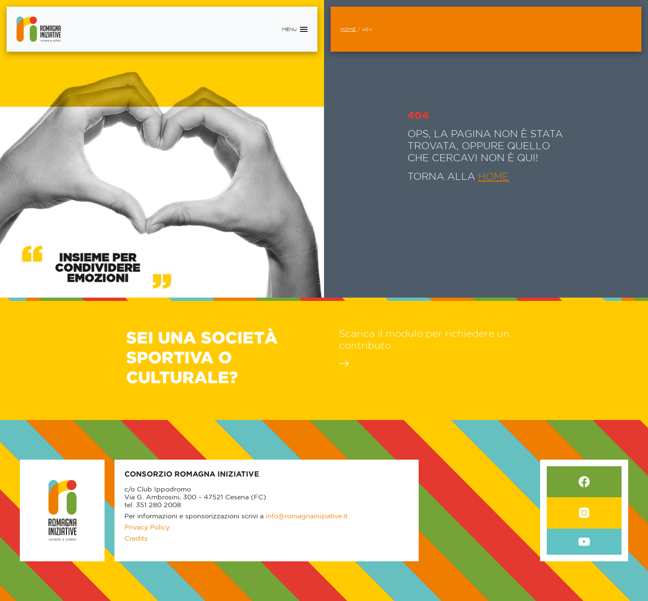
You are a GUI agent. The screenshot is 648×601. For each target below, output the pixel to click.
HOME (493, 176)
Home (348, 29)
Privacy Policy (146, 527)
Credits (136, 538)
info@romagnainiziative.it (307, 516)
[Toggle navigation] (294, 29)
